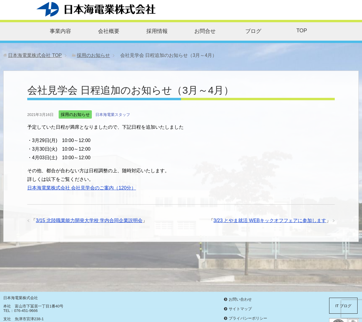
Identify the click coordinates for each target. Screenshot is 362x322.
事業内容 (60, 31)
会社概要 (108, 31)
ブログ (253, 31)
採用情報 (157, 31)
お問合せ (205, 31)
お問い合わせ (240, 299)
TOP (301, 31)
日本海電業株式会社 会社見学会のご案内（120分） (81, 187)
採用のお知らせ (75, 114)
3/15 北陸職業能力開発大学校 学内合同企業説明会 (89, 220)
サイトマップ (240, 309)
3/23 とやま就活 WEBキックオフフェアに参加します (270, 220)
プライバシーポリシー (248, 318)
